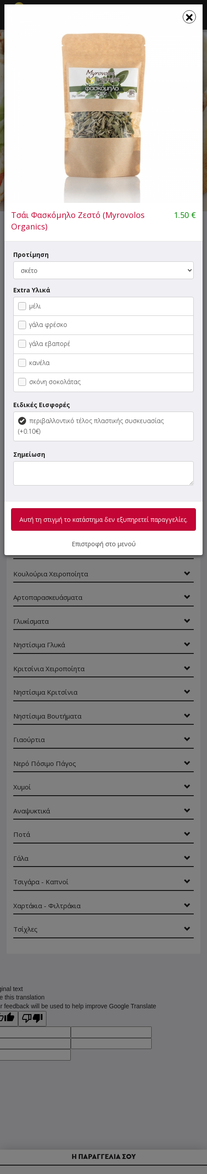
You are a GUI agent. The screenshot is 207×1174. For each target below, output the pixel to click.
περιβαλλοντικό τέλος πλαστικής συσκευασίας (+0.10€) (91, 425)
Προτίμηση (31, 254)
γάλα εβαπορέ (44, 343)
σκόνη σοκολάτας (49, 381)
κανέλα (34, 362)
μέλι (29, 306)
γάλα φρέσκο (42, 324)
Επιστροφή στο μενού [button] (104, 544)
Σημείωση (29, 454)
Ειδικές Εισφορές (41, 404)
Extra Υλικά (31, 290)
